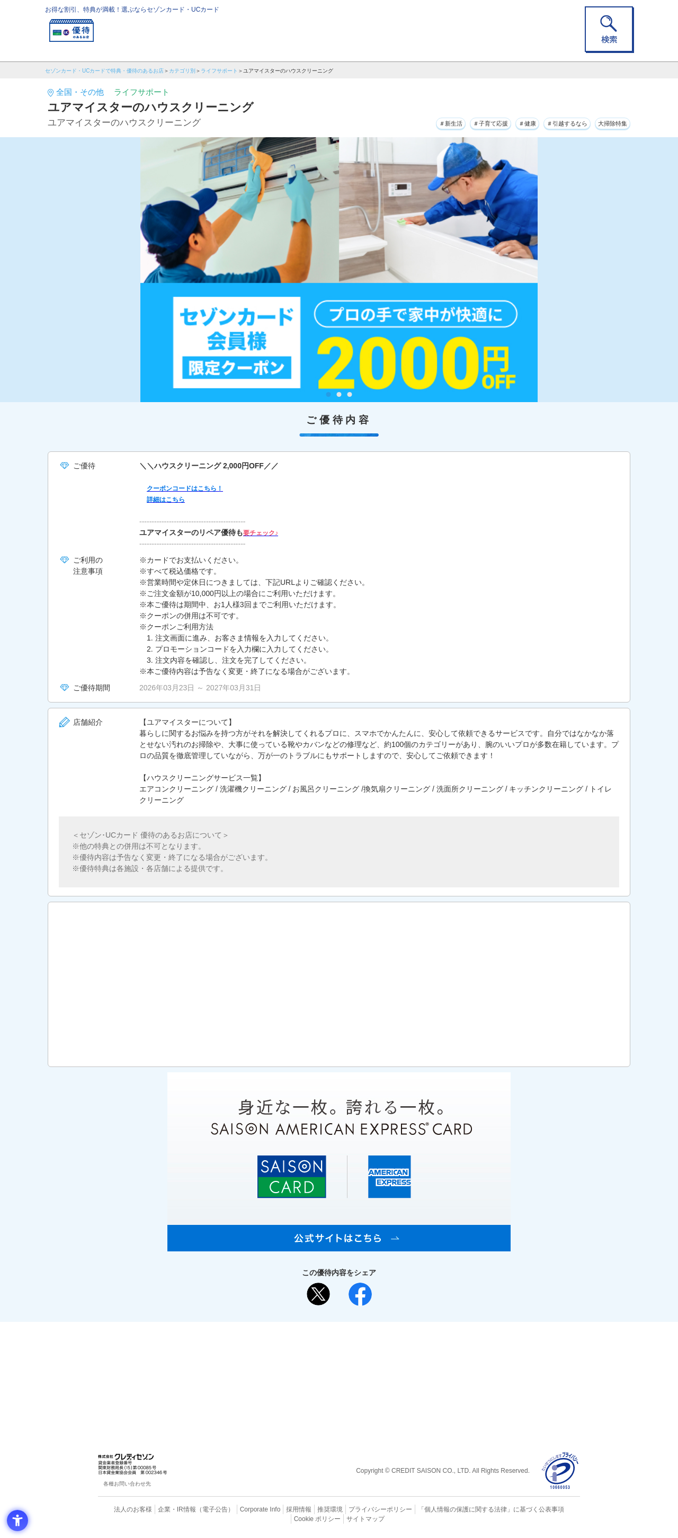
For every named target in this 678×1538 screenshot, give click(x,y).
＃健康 (498, 121)
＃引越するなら (549, 121)
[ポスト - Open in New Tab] (318, 1294)
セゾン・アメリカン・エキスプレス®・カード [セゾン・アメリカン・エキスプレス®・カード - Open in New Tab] (334, 1381)
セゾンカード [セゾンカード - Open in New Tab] (296, 1363)
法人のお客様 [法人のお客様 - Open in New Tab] (123, 1509)
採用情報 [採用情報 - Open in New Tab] (278, 1509)
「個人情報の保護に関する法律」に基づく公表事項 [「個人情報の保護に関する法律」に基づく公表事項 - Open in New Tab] (456, 1509)
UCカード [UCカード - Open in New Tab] (377, 1363)
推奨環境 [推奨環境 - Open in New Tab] (307, 1509)
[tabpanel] (339, 269)
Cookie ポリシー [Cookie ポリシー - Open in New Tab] (550, 1509)
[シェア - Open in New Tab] (360, 1294)
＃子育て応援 (451, 121)
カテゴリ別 (182, 71)
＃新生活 (400, 121)
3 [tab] (349, 394)
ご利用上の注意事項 (295, 1347)
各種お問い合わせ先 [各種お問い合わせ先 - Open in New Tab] (127, 1484)
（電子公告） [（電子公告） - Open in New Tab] (199, 1509)
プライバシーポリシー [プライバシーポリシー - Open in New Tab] (354, 1509)
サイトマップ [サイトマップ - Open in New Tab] (339, 1517)
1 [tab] (328, 394)
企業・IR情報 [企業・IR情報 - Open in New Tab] (164, 1509)
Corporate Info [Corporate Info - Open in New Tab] (241, 1509)
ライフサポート (219, 71)
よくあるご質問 (380, 1347)
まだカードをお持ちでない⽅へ (334, 1332)
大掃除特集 (607, 121)
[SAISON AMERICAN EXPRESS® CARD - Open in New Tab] (339, 1245)
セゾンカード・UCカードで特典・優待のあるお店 (104, 71)
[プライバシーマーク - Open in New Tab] (560, 1471)
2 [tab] (339, 394)
